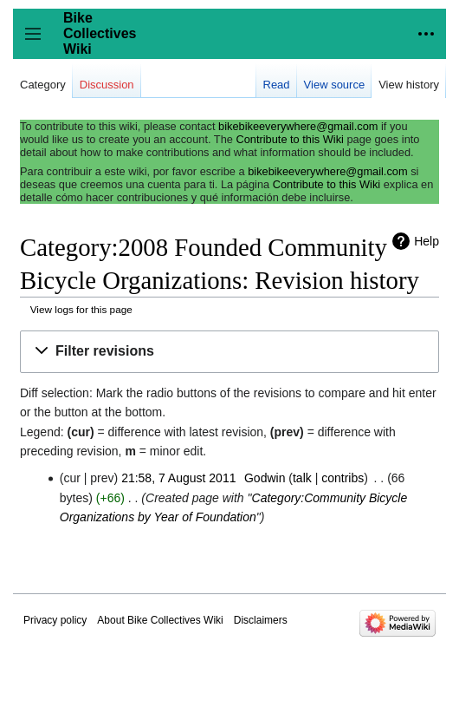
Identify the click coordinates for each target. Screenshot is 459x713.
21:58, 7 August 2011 (178, 478)
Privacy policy (55, 620)
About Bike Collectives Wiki (160, 620)
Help (426, 241)
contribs (342, 478)
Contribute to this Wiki (289, 139)
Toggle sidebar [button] (38, 42)
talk (302, 478)
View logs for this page (81, 309)
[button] (229, 352)
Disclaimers (261, 620)
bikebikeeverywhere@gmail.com (298, 126)
